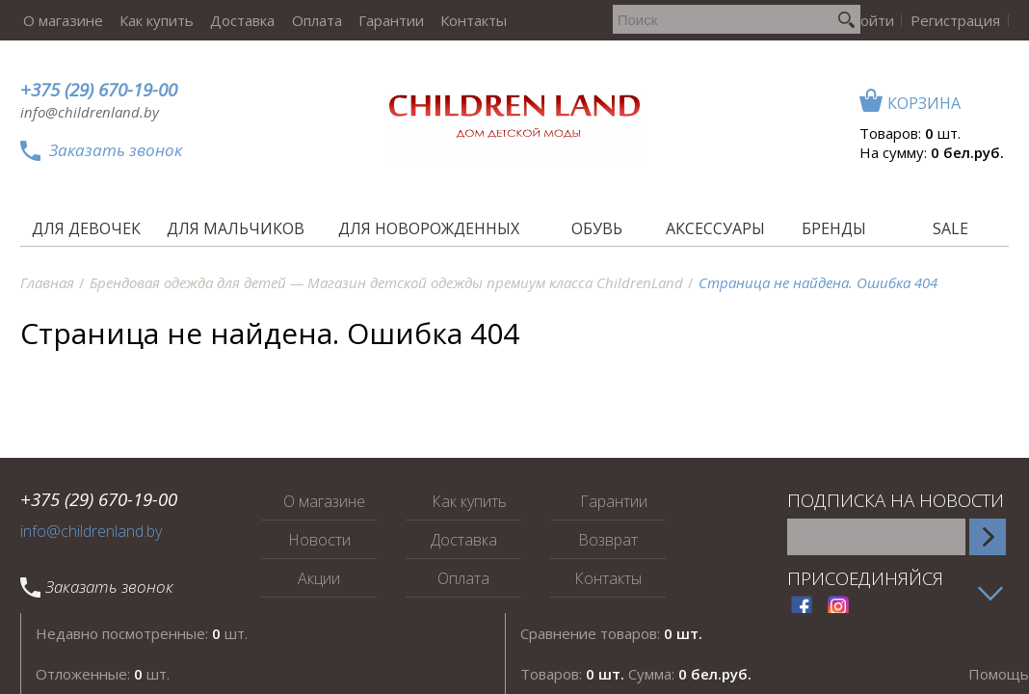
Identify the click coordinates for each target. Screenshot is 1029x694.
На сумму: (931, 152)
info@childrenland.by (89, 111)
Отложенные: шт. (103, 673)
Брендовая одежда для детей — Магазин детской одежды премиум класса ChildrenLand (386, 282)
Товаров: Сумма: (636, 673)
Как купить (151, 20)
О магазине (60, 20)
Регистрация (957, 20)
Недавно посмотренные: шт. (142, 633)
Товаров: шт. (910, 133)
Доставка (233, 20)
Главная (47, 282)
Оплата (304, 20)
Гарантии (376, 20)
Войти (877, 20)
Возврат (608, 539)
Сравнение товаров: (611, 633)
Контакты (455, 20)
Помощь (998, 673)
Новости (319, 539)
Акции (319, 578)
